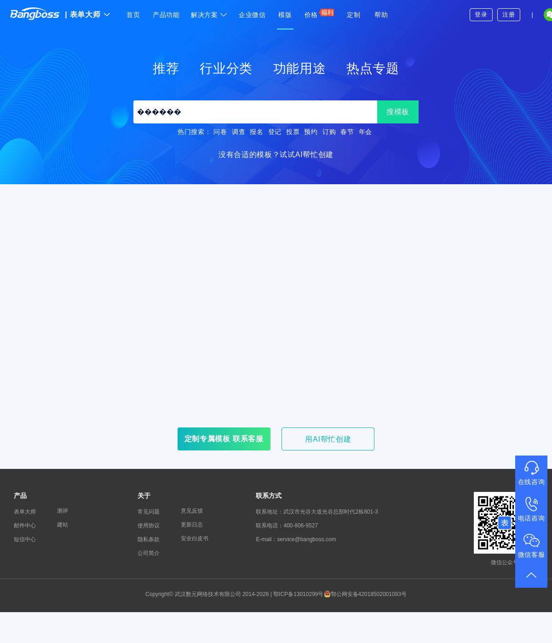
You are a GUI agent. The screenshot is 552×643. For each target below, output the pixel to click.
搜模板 (397, 112)
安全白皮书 (194, 538)
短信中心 (25, 539)
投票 (292, 131)
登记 (275, 131)
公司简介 (149, 553)
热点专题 (372, 68)
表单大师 (87, 14)
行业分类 (226, 68)
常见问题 (149, 512)
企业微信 (252, 14)
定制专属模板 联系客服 (224, 439)
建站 (62, 524)
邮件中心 (25, 525)
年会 (365, 131)
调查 (238, 131)
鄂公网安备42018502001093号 (365, 594)
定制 (353, 14)
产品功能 (166, 14)
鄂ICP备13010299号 (298, 594)
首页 (133, 14)
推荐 (166, 68)
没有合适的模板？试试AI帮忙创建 (276, 154)
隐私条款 (149, 539)
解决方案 (209, 14)
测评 (62, 511)
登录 (481, 14)
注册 (508, 14)
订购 (329, 131)
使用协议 (149, 525)
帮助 (381, 14)
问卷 (220, 131)
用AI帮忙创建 (328, 439)
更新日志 (192, 524)
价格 (319, 13)
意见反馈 (192, 511)
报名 (256, 131)
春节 (347, 131)
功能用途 (299, 68)
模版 (285, 14)
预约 (310, 131)
